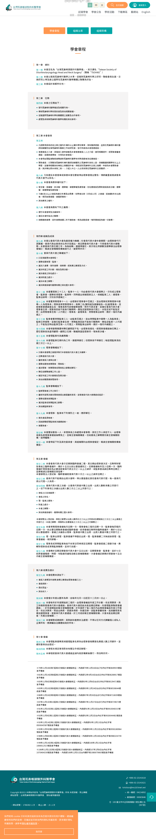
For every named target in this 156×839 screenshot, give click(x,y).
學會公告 (96, 12)
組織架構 (101, 57)
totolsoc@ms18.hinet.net (132, 814)
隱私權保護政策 (29, 823)
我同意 (39, 831)
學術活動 (109, 12)
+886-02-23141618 (136, 804)
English (146, 12)
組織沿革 (78, 57)
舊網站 (134, 12)
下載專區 (122, 12)
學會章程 (54, 57)
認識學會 (83, 12)
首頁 (72, 41)
